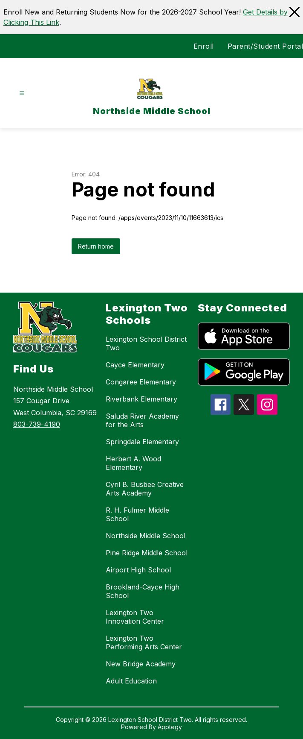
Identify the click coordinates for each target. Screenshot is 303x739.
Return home (96, 246)
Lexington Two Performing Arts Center (144, 642)
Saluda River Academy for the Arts (142, 420)
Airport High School (138, 570)
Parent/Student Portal (265, 46)
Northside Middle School (145, 535)
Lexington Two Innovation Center (135, 616)
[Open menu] (22, 93)
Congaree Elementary (141, 382)
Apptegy (170, 726)
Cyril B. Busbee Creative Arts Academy (145, 488)
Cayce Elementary (135, 365)
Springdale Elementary (142, 441)
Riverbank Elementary (141, 399)
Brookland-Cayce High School (142, 591)
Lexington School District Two (146, 343)
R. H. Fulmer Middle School (137, 514)
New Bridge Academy (141, 664)
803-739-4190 (36, 424)
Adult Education (131, 681)
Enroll (203, 46)
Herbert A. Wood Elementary (133, 463)
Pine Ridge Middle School (147, 552)
